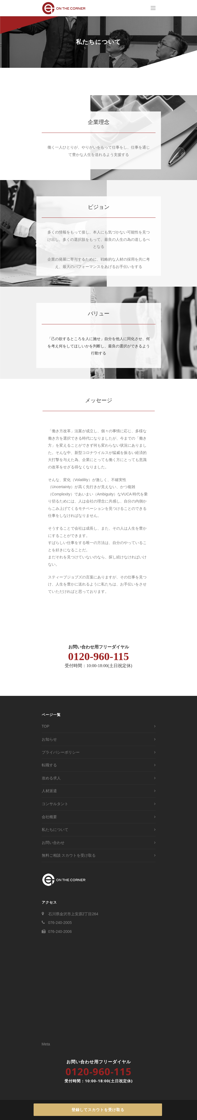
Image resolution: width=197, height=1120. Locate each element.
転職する (49, 765)
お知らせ (49, 739)
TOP (46, 726)
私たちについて (55, 829)
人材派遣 (49, 791)
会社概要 (49, 817)
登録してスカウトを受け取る (98, 1109)
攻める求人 (51, 778)
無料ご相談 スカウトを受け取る (69, 855)
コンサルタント (55, 804)
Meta (46, 1044)
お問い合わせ (53, 842)
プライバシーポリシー (61, 752)
